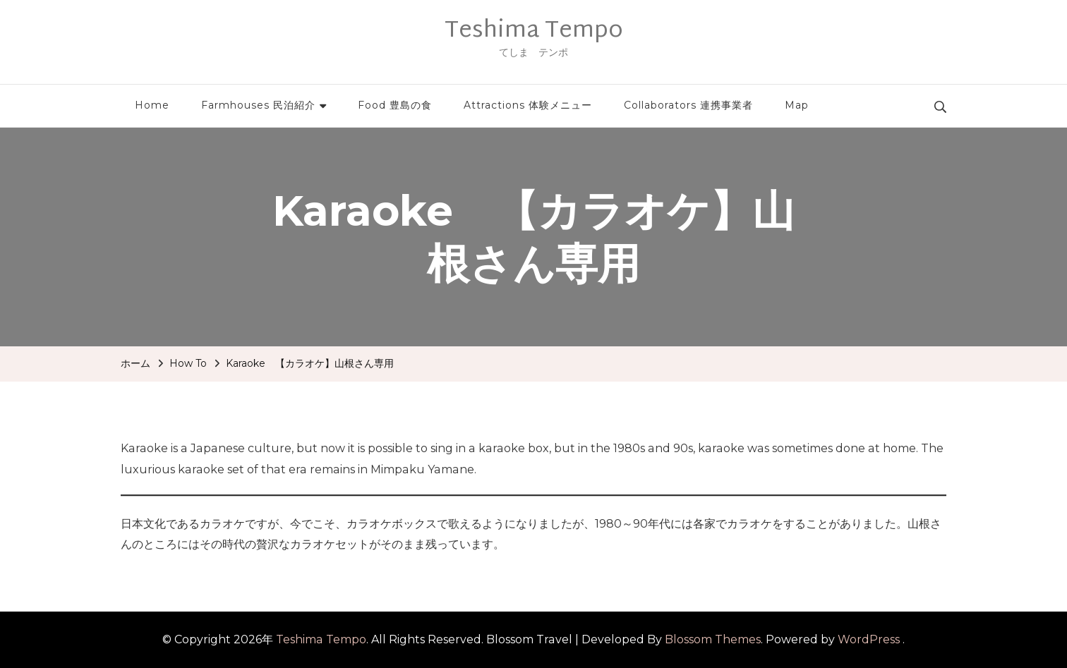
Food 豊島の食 (395, 105)
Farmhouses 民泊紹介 (258, 105)
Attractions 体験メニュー (528, 105)
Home (152, 105)
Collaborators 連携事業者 (688, 105)
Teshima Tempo (534, 31)
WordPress (869, 639)
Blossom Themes (713, 639)
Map (797, 105)
